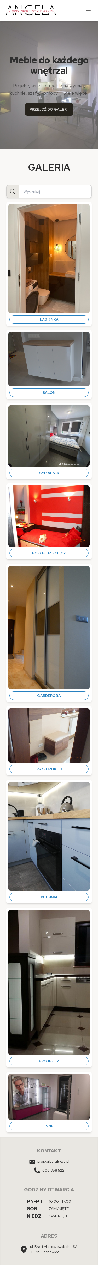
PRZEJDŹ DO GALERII (49, 109)
